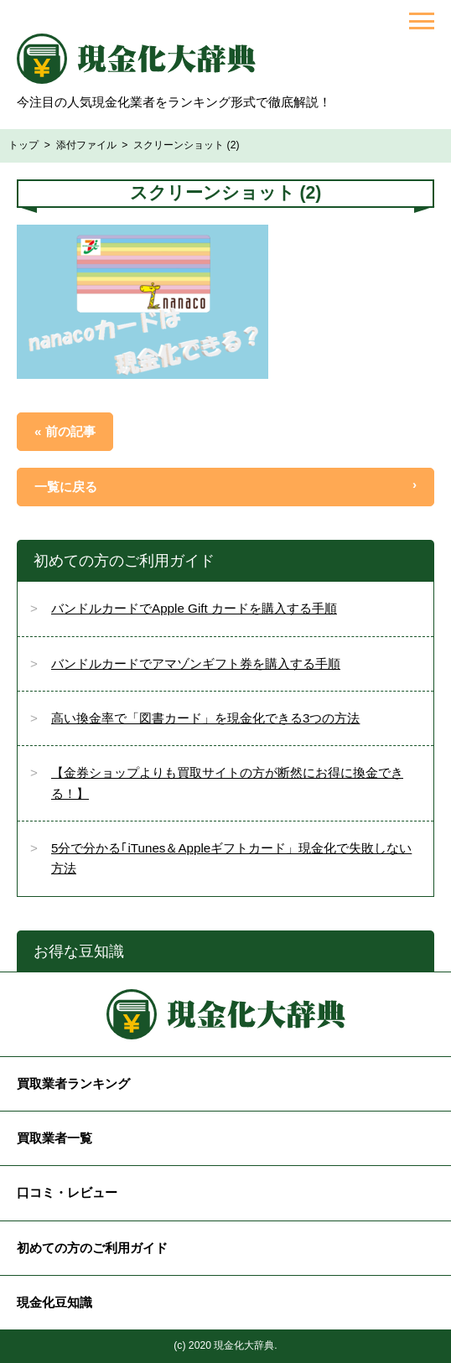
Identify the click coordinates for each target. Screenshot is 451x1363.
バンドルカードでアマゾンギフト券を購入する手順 (195, 663)
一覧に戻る (65, 486)
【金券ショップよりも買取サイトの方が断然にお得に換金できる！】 (227, 782)
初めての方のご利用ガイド (92, 1248)
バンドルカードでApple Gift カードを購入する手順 (194, 608)
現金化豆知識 (54, 1302)
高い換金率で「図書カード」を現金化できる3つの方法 (205, 718)
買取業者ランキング (73, 1083)
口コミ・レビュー (67, 1192)
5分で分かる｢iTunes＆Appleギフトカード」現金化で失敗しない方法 (231, 858)
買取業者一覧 (54, 1138)
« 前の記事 (65, 431)
